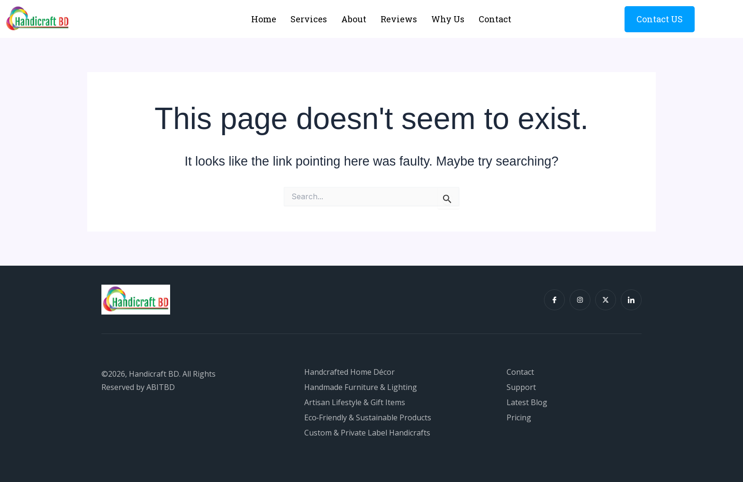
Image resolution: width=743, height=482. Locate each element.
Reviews (399, 19)
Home (263, 19)
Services (308, 19)
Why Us (447, 19)
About (353, 19)
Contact (495, 19)
